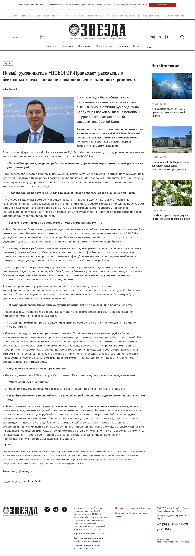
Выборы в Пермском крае (91, 16)
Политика (51, 44)
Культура (123, 44)
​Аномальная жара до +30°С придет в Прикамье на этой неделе (170, 112)
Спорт (136, 44)
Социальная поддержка (123, 16)
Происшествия (104, 44)
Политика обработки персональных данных (132, 513)
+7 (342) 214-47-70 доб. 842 (172, 525)
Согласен (163, 4)
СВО (68, 16)
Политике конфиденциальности (131, 4)
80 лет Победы (18, 16)
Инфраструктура (150, 16)
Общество (67, 44)
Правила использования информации (132, 507)
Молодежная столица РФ (46, 16)
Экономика (84, 44)
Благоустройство (175, 16)
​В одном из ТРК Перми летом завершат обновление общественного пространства (171, 166)
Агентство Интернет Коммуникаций (174, 540)
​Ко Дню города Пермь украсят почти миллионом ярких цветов (172, 218)
